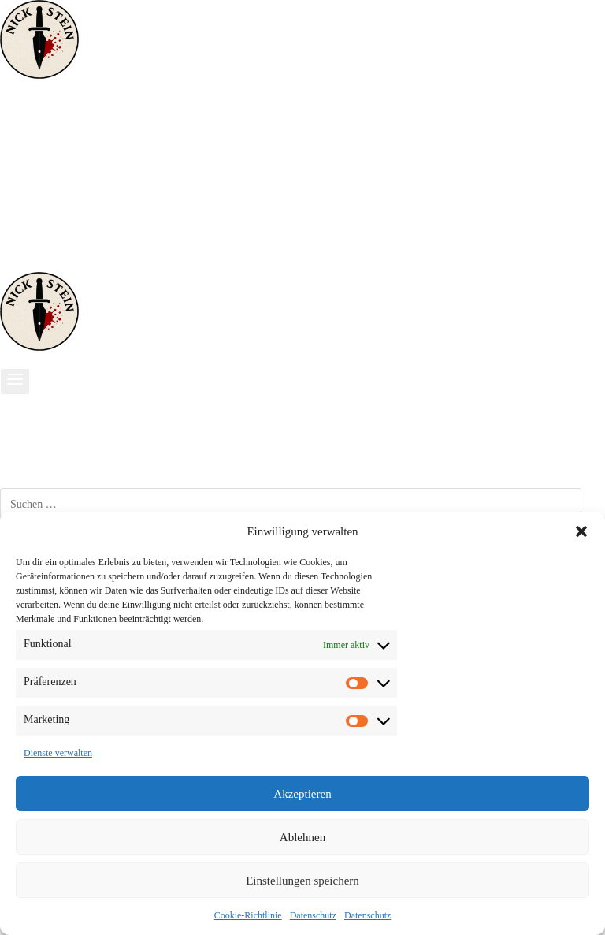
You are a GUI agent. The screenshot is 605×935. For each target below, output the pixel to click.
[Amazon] (50, 263)
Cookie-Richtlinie (248, 915)
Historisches (51, 170)
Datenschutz (313, 915)
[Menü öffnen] (15, 381)
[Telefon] (61, 263)
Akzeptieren (302, 794)
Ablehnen (302, 837)
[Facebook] (12, 263)
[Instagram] (34, 263)
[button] (581, 531)
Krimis (35, 136)
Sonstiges (43, 221)
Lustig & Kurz (57, 188)
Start (29, 120)
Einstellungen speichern (302, 880)
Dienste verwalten (58, 752)
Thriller (37, 154)
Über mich (46, 205)
